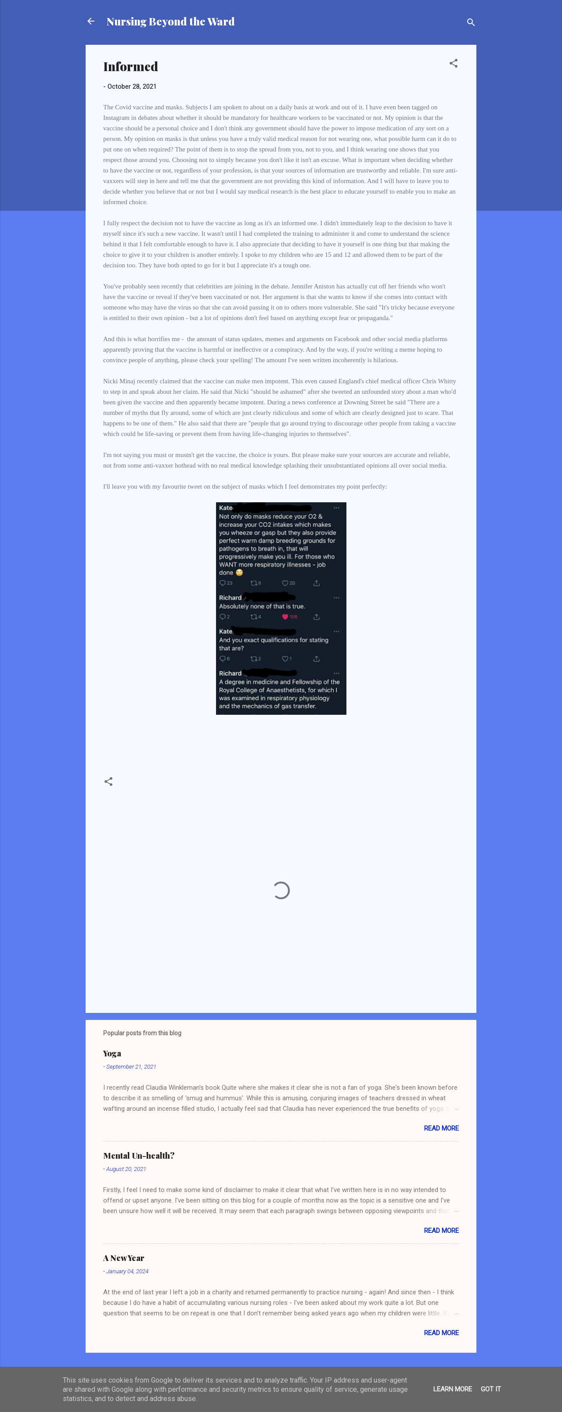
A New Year (123, 1258)
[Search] (471, 24)
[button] (453, 65)
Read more (441, 1128)
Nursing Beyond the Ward (171, 21)
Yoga (112, 1053)
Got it (491, 1389)
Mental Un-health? (139, 1155)
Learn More (452, 1389)
